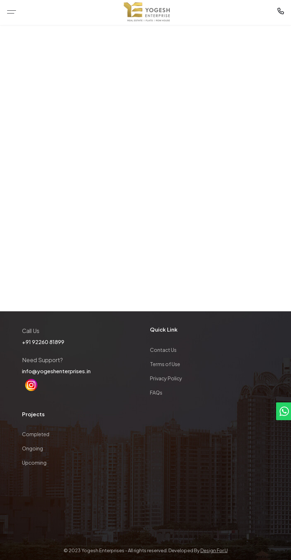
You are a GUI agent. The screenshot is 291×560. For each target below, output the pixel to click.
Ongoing (32, 448)
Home (118, 137)
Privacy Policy (166, 378)
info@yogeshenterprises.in (56, 371)
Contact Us (163, 350)
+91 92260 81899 (43, 341)
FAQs (156, 392)
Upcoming (34, 462)
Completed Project (155, 137)
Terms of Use (165, 364)
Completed (35, 434)
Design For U (214, 550)
